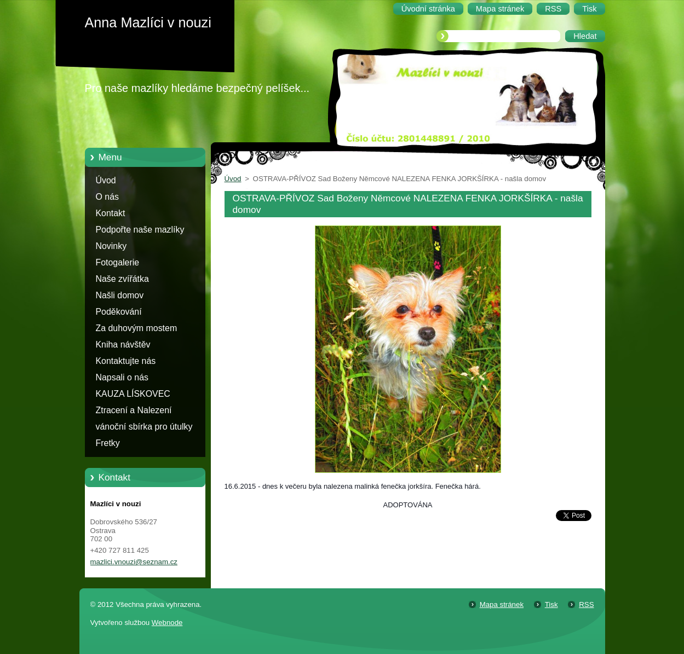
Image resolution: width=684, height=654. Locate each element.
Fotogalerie (118, 262)
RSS (586, 604)
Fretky (108, 443)
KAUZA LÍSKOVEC (133, 393)
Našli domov (120, 295)
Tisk (551, 604)
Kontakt (110, 213)
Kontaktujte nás (126, 361)
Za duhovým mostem (136, 328)
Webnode (167, 622)
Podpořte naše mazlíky (140, 229)
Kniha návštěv (123, 344)
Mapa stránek (502, 604)
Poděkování (119, 311)
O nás (107, 196)
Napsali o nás (122, 377)
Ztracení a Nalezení (134, 410)
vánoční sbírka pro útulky (144, 426)
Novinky (111, 246)
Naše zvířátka (122, 278)
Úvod (106, 180)
